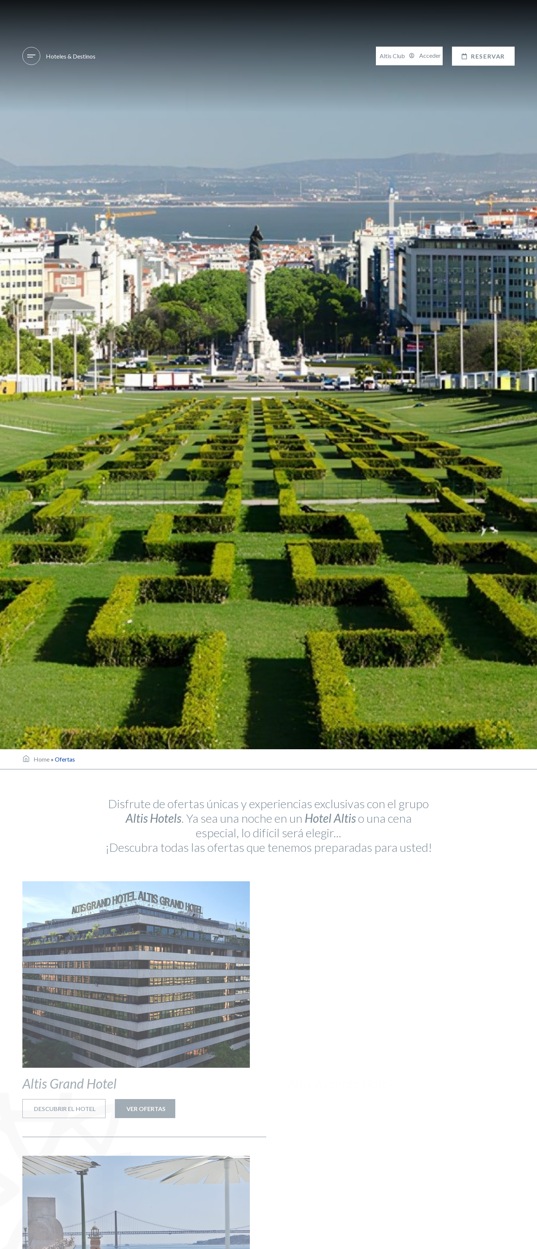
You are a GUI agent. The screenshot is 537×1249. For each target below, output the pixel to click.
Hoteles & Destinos (70, 56)
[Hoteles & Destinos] (31, 56)
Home (42, 759)
